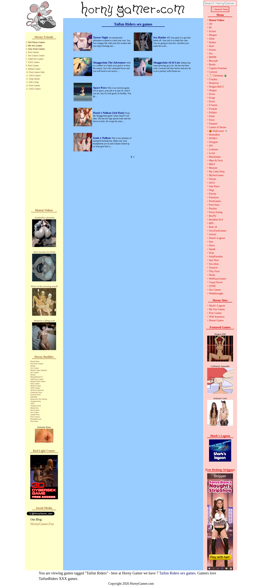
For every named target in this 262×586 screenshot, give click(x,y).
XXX (32, 403)
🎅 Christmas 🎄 (218, 75)
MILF (212, 164)
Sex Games (34, 368)
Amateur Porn (35, 401)
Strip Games (35, 384)
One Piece (214, 186)
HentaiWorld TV (36, 377)
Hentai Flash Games (37, 381)
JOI (211, 145)
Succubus (214, 264)
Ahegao (213, 35)
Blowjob (213, 60)
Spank (212, 249)
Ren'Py (212, 216)
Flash (211, 116)
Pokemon (214, 197)
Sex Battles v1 (161, 37)
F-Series (213, 105)
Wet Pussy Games (36, 42)
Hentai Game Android (38, 370)
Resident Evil (216, 219)
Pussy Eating (215, 212)
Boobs (212, 64)
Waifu (212, 275)
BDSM (212, 57)
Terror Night (101, 37)
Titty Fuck (214, 271)
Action (212, 31)
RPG (211, 223)
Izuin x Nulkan (102, 137)
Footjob (213, 108)
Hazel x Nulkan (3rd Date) (109, 112)
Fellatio (213, 112)
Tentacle (213, 267)
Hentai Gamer (34, 69)
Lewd (212, 153)
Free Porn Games (36, 364)
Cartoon (213, 72)
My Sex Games (35, 45)
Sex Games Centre (36, 55)
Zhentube (33, 397)
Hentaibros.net (35, 419)
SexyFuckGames (217, 230)
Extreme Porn (35, 395)
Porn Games (33, 52)
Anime (212, 42)
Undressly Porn (36, 392)
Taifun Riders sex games (177, 573)
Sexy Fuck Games (36, 49)
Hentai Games (35, 386)
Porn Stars (34, 421)
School (212, 234)
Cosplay (213, 79)
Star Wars (214, 260)
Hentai (32, 366)
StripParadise (216, 256)
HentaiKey (214, 134)
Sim (211, 241)
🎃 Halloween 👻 (218, 131)
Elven (212, 94)
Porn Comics (35, 417)
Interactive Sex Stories (38, 399)
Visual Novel (215, 282)
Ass (211, 53)
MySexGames (216, 175)
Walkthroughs (216, 293)
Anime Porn (34, 415)
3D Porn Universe (37, 390)
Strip (211, 252)
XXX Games (33, 62)
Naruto (212, 179)
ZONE (212, 286)
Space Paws (100, 87)
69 (210, 27)
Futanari (213, 123)
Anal (211, 46)
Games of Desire (217, 127)
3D (210, 24)
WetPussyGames (217, 278)
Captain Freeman (218, 68)
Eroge (212, 97)
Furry (212, 120)
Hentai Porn (34, 361)
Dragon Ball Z (216, 86)
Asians (212, 49)
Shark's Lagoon (217, 238)
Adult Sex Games (36, 59)
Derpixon (214, 83)
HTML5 (213, 138)
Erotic (212, 101)
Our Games (215, 289)
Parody (212, 193)
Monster (213, 168)
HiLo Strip (34, 82)
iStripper (213, 142)
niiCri (212, 182)
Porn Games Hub (36, 72)
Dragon (213, 90)
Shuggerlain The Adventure (110, 62)
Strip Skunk (34, 79)
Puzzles (213, 208)
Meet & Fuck (216, 160)
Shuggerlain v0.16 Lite (167, 62)
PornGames (215, 201)
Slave (212, 245)
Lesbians (213, 149)
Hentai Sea (34, 408)
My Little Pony (217, 171)
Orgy (211, 190)
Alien (212, 38)
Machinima (215, 156)
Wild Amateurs (217, 316)
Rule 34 (213, 227)
